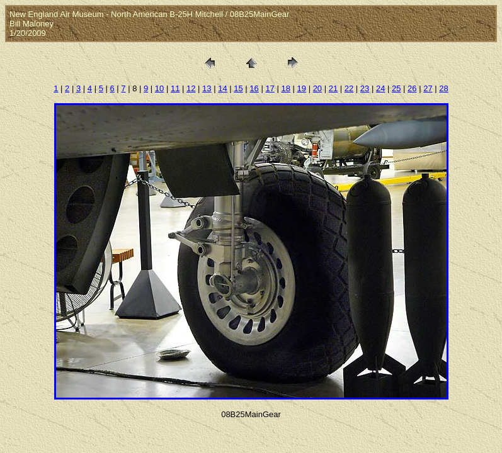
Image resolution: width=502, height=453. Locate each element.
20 (317, 88)
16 (253, 88)
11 (175, 88)
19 (301, 88)
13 (206, 88)
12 (190, 88)
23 (364, 88)
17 (269, 88)
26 (412, 88)
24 (380, 88)
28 (443, 88)
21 (333, 88)
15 (238, 88)
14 (222, 88)
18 (285, 88)
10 (159, 88)
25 (396, 88)
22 (349, 88)
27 (427, 88)
